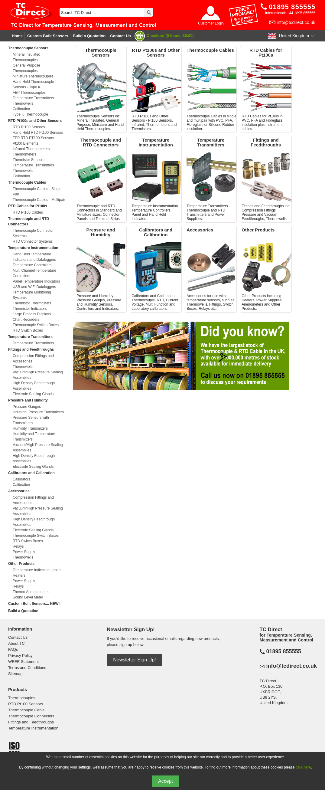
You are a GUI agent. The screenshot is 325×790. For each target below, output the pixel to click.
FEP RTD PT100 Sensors (33, 138)
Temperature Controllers (32, 265)
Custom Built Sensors (47, 36)
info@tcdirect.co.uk (296, 22)
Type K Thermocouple (30, 114)
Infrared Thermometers (31, 149)
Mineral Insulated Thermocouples (26, 57)
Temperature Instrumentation (33, 248)
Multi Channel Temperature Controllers (34, 273)
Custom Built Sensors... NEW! (34, 604)
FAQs (13, 649)
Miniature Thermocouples (33, 76)
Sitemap (15, 673)
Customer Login (211, 23)
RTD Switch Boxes (28, 330)
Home (17, 36)
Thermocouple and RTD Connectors (28, 221)
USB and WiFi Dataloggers (34, 287)
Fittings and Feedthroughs (31, 349)
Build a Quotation (89, 36)
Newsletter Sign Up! (134, 659)
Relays (18, 546)
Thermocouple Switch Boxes (36, 325)
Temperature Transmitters (33, 98)
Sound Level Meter (28, 597)
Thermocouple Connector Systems (33, 233)
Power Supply (24, 552)
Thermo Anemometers (31, 592)
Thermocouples (21, 698)
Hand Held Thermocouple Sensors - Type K (33, 84)
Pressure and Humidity (28, 400)
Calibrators (21, 479)
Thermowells (23, 103)
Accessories (19, 491)
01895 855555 (283, 651)
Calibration (21, 109)
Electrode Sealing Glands (33, 394)
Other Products (21, 564)
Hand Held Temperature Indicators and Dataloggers (34, 257)
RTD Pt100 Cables (28, 212)
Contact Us (120, 36)
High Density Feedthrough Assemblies (34, 386)
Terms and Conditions (27, 667)
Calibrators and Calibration (31, 473)
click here (303, 767)
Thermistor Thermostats (32, 303)
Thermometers (24, 154)
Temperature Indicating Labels (37, 570)
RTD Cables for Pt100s (27, 206)
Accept (165, 781)
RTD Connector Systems (33, 241)
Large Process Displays (32, 314)
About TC (16, 643)
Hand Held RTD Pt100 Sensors (38, 132)
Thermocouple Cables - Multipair (39, 200)
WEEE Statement (23, 661)
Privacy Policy (20, 655)
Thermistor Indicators (30, 308)
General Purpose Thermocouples (26, 68)
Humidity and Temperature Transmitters (34, 436)
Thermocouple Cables (27, 182)
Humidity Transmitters (30, 428)
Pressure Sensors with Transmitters (31, 420)
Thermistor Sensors (28, 160)
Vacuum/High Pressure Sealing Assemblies (38, 375)
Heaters (19, 575)
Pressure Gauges (27, 407)
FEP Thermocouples (29, 92)
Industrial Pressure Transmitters (38, 412)
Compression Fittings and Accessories (33, 358)
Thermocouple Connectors (31, 716)
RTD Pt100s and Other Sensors (35, 121)
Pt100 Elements (25, 143)
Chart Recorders (26, 319)
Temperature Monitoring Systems (32, 295)
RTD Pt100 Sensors (29, 127)
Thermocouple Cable (26, 710)
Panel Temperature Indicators (36, 281)
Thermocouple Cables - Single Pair (37, 191)
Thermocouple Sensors (28, 48)
